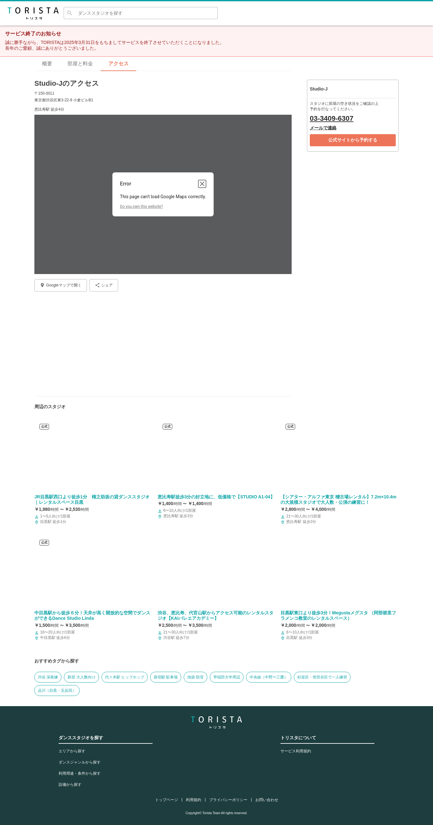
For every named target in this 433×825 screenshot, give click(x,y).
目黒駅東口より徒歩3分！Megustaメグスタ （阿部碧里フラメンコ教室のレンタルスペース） (338, 615)
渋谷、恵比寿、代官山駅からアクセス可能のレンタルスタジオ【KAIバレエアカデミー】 (215, 615)
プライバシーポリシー (228, 800)
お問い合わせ (266, 800)
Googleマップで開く (61, 285)
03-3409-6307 (331, 118)
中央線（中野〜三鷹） (269, 677)
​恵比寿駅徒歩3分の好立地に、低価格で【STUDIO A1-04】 (216, 496)
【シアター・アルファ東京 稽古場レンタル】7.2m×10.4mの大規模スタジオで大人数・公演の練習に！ (338, 499)
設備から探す (70, 784)
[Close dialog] (202, 184)
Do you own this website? (141, 206)
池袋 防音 (195, 677)
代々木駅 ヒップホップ (124, 677)
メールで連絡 (323, 127)
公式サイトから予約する (352, 139)
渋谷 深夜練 (48, 677)
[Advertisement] (163, 341)
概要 (47, 63)
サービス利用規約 (295, 751)
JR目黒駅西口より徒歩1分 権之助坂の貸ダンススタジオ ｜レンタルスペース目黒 (92, 499)
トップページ (166, 800)
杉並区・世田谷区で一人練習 (322, 677)
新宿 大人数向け (81, 677)
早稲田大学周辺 (226, 677)
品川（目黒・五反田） (57, 690)
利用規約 (193, 800)
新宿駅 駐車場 (166, 677)
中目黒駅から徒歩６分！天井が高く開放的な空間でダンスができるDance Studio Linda (92, 615)
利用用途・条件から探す (80, 773)
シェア (104, 285)
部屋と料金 (80, 63)
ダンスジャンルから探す (80, 762)
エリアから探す (72, 751)
